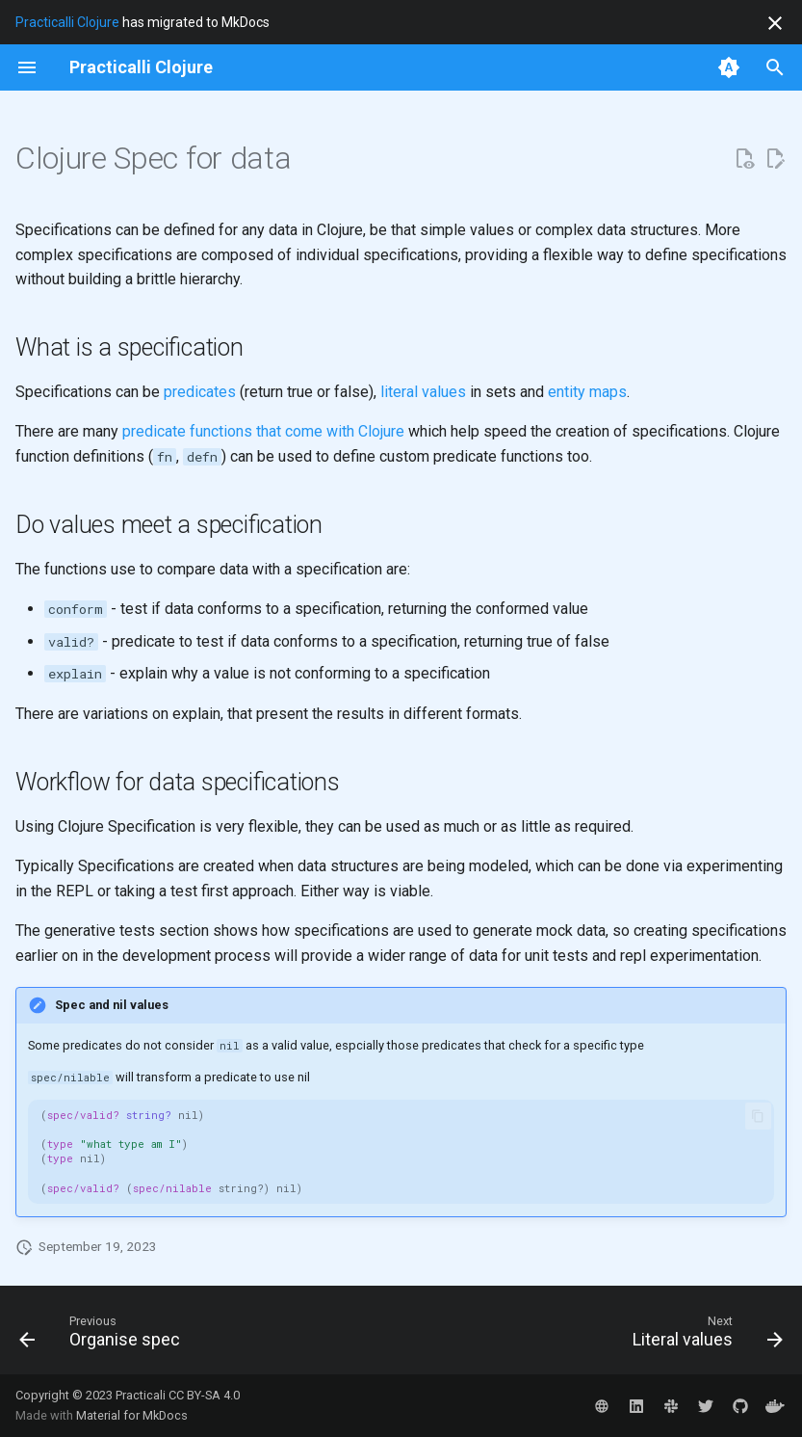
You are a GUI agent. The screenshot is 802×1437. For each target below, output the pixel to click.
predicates (200, 392)
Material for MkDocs (132, 1415)
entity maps (587, 392)
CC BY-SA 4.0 (204, 1395)
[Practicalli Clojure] (141, 67)
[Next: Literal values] (703, 1336)
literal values (423, 392)
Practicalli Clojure (67, 22)
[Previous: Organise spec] (103, 1336)
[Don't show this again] (775, 23)
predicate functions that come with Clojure (263, 431)
